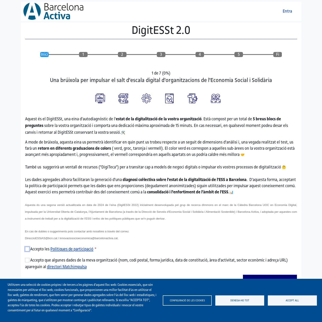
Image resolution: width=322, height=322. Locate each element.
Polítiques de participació (71, 249)
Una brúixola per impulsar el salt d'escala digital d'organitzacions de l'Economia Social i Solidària (161, 80)
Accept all (292, 300)
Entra (287, 11)
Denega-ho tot (239, 300)
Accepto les (61, 249)
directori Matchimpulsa (67, 266)
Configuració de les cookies (187, 300)
